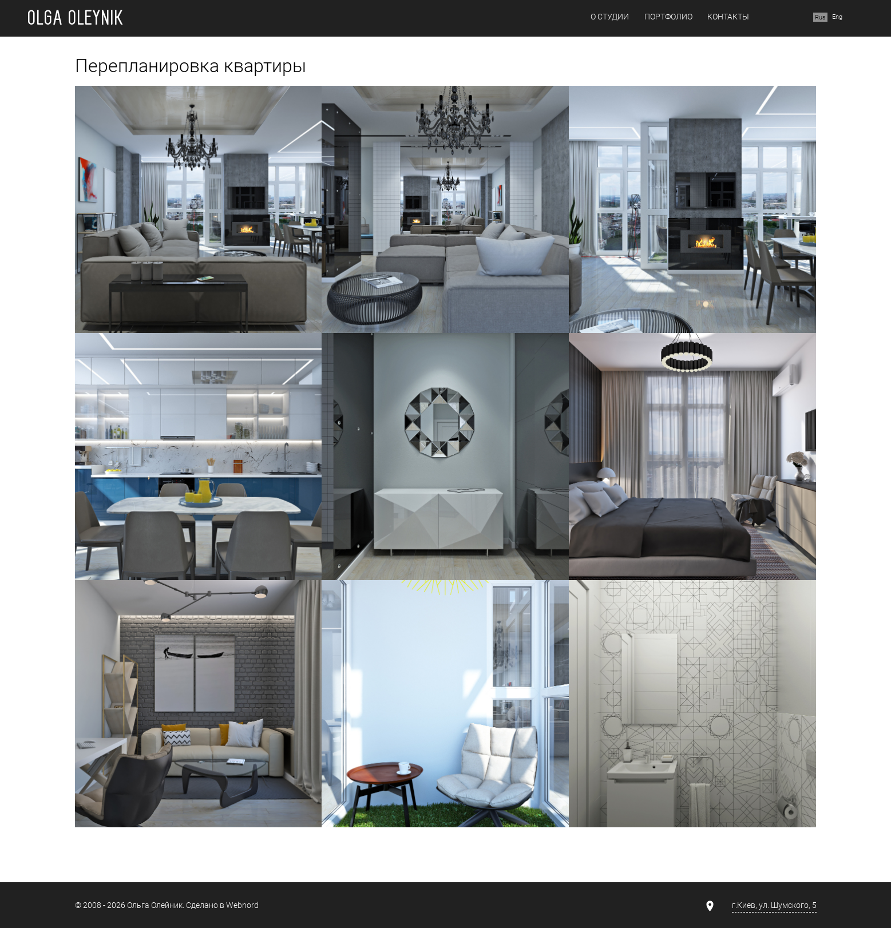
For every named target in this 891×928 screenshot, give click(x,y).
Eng (837, 17)
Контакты (728, 17)
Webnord (242, 905)
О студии (610, 17)
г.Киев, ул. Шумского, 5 (774, 905)
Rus (820, 17)
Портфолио (668, 17)
